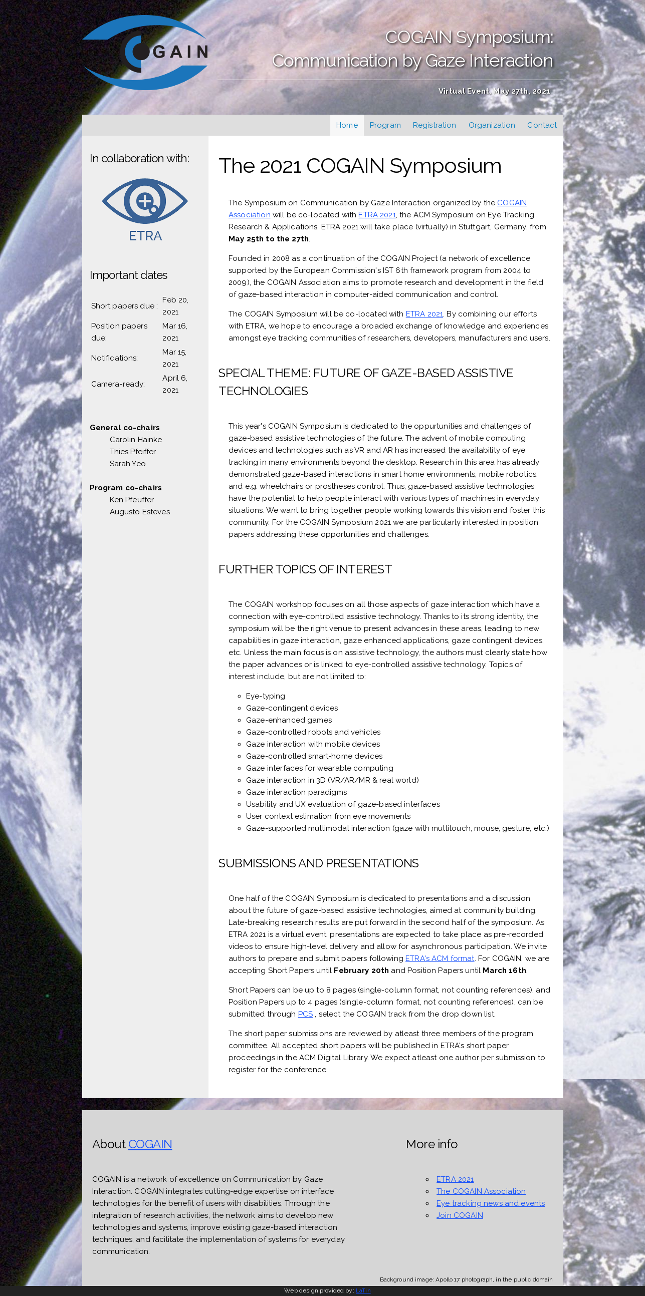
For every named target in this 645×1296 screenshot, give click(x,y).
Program (385, 125)
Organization (492, 125)
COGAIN (150, 1144)
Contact (542, 125)
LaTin (363, 1290)
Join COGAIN (460, 1215)
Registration (435, 125)
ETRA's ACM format (440, 958)
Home (347, 125)
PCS (305, 1014)
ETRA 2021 (376, 214)
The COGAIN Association (481, 1191)
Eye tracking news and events (491, 1203)
